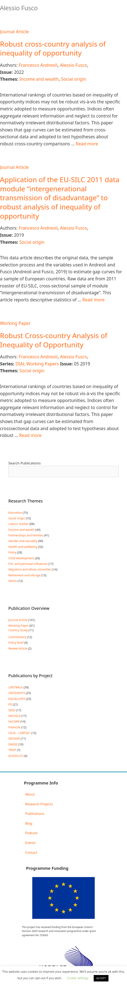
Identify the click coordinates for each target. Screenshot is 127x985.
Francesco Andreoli (38, 65)
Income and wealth (39, 79)
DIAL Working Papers (37, 364)
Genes (12, 581)
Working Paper (15, 323)
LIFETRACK (15, 687)
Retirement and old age (24, 575)
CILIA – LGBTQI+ (19, 733)
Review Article (17, 648)
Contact (31, 852)
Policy (12, 552)
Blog (28, 823)
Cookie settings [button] (77, 978)
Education (15, 513)
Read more (87, 144)
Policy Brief (16, 643)
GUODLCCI (15, 756)
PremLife (14, 727)
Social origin (73, 79)
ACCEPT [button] (101, 978)
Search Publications (24, 463)
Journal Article (14, 32)
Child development (21, 558)
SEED (11, 710)
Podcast (31, 833)
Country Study (18, 630)
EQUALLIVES (16, 699)
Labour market (18, 524)
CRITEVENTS (16, 693)
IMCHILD (14, 716)
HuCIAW (14, 721)
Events (30, 842)
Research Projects (39, 804)
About (30, 794)
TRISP (12, 750)
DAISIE (12, 744)
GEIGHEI (14, 738)
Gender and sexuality (22, 541)
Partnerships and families (25, 535)
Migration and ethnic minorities (29, 569)
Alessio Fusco (73, 65)
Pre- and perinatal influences (28, 564)
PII (10, 704)
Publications (34, 813)
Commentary (17, 637)
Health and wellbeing (22, 547)
